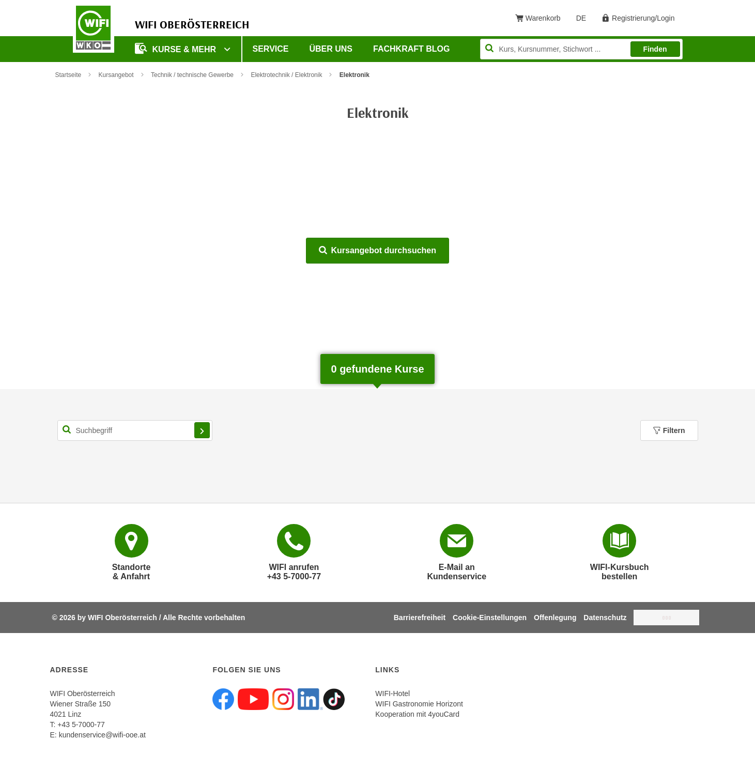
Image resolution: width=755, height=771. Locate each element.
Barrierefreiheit (419, 617)
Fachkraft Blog (411, 48)
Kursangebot (116, 75)
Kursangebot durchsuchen (377, 250)
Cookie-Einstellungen (490, 617)
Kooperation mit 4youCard (417, 714)
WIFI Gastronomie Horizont (419, 704)
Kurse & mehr (177, 48)
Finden (655, 49)
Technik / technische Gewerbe (192, 75)
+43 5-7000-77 (80, 724)
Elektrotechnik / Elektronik (286, 75)
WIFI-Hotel (392, 693)
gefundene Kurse (377, 369)
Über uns (330, 48)
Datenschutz (604, 617)
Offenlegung (555, 617)
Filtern (669, 430)
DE (585, 20)
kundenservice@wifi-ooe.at (102, 735)
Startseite (68, 75)
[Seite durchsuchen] (581, 49)
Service (271, 48)
